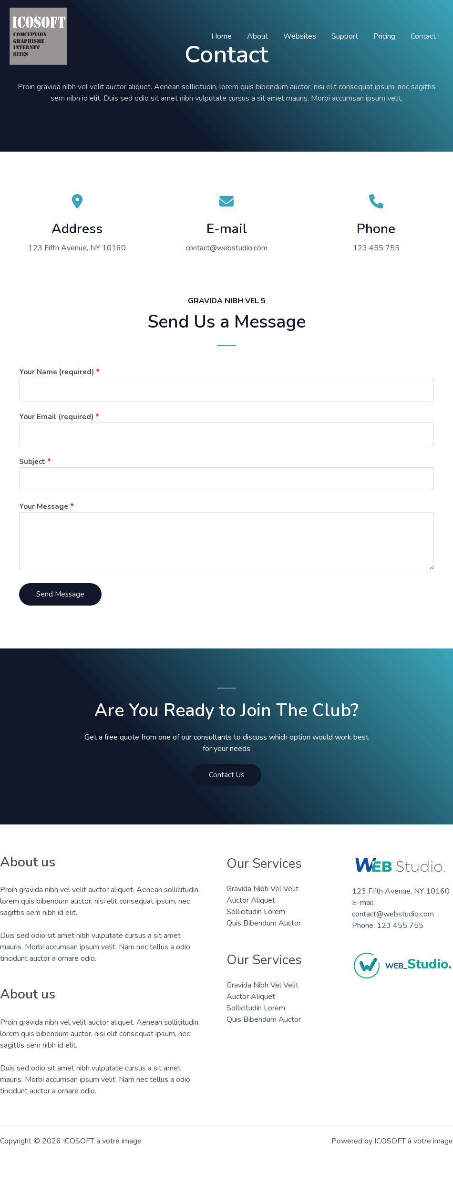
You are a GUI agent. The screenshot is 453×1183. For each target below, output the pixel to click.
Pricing (384, 36)
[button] (226, 775)
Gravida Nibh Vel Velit (262, 889)
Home (221, 36)
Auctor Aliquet (250, 900)
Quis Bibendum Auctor (263, 923)
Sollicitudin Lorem (255, 911)
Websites (299, 36)
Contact (423, 36)
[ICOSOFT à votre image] (38, 36)
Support (344, 36)
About (257, 36)
